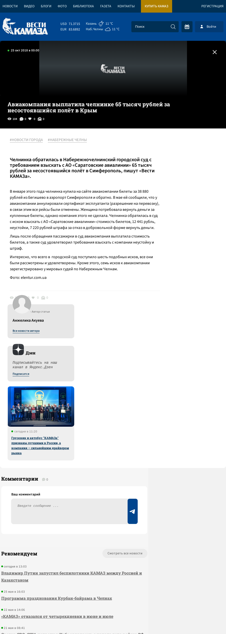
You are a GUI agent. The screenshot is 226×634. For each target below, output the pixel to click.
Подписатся (165, 189)
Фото (62, 6)
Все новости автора (170, 146)
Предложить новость (176, 443)
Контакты (126, 6)
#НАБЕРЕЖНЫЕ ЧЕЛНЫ (70, 140)
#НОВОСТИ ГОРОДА (29, 140)
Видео (29, 6)
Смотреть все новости (90, 426)
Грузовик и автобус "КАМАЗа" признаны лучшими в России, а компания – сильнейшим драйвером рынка (184, 260)
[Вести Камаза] (25, 27)
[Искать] (173, 26)
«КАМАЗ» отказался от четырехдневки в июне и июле (56, 489)
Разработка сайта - (206, 619)
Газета (105, 6)
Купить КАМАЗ (156, 6)
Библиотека (83, 6)
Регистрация (212, 6)
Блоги (46, 6)
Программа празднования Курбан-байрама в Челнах (55, 471)
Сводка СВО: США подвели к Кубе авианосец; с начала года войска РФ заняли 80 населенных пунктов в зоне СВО (55, 514)
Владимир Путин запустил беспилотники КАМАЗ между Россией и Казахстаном (52, 449)
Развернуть (113, 600)
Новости (10, 6)
